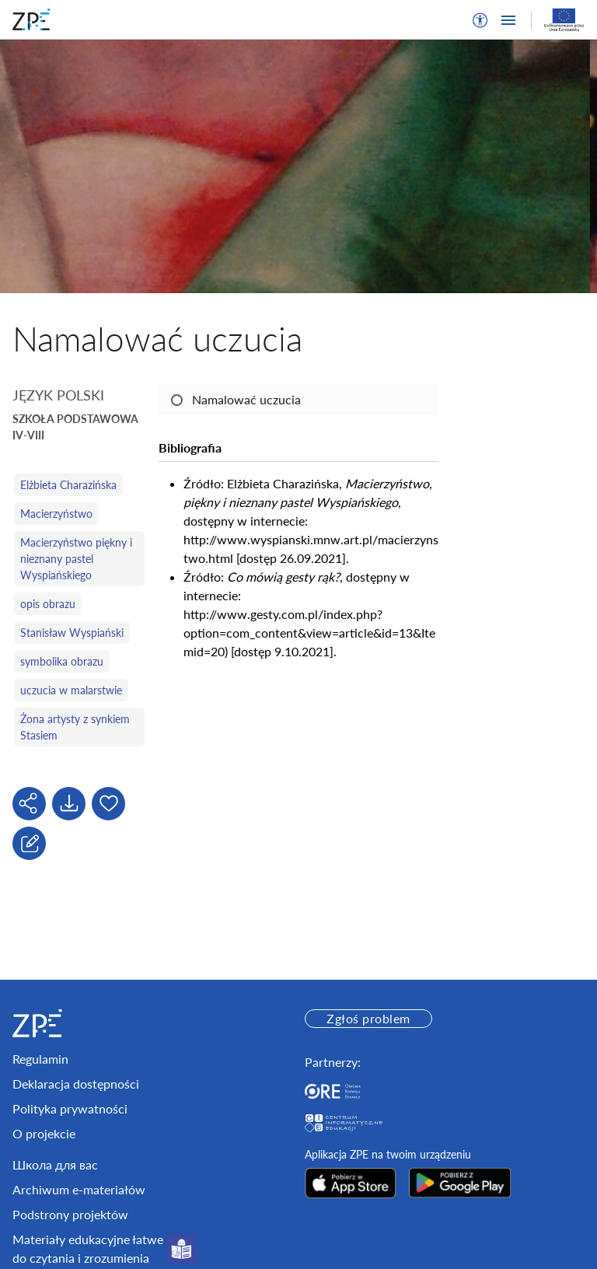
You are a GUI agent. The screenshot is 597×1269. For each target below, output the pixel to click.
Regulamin (40, 1058)
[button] (480, 20)
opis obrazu (47, 603)
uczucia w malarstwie (71, 690)
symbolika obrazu (61, 661)
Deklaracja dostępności (75, 1083)
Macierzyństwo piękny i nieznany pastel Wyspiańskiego (76, 559)
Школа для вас (55, 1164)
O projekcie (43, 1133)
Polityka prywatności (69, 1108)
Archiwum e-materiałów (78, 1189)
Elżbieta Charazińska (68, 484)
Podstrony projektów (70, 1214)
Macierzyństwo (56, 513)
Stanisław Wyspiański (72, 632)
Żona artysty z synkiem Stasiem (75, 727)
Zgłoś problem (368, 1018)
